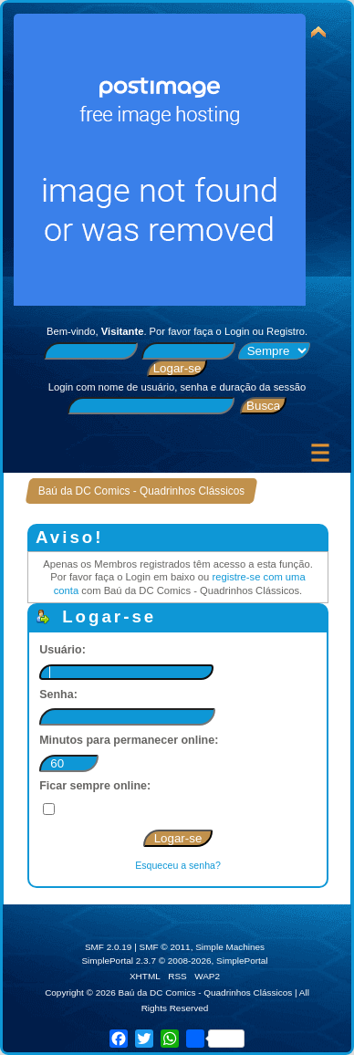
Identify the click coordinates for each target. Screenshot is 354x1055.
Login (236, 331)
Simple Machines (230, 947)
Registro (285, 331)
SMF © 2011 (165, 947)
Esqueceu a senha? (178, 865)
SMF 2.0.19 (108, 947)
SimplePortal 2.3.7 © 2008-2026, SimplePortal (174, 961)
